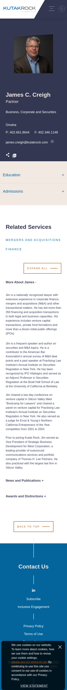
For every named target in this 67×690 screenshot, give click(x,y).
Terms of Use (33, 634)
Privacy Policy (33, 626)
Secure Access (33, 642)
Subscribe (33, 599)
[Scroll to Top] (33, 526)
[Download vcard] (52, 142)
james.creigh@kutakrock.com (27, 142)
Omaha (11, 125)
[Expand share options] (8, 156)
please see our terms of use (29, 668)
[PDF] (14, 156)
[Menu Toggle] (52, 8)
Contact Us (33, 566)
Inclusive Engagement (33, 607)
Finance (14, 249)
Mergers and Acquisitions (33, 240)
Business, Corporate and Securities (31, 112)
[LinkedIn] (33, 590)
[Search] (63, 9)
